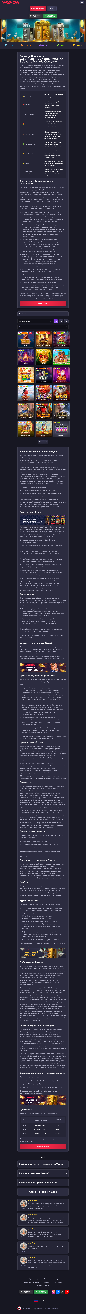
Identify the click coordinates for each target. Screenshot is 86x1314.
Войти (51, 8)
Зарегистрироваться (37, 8)
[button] (2, 30)
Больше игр (43, 442)
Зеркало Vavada (43, 303)
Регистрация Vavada (43, 1146)
